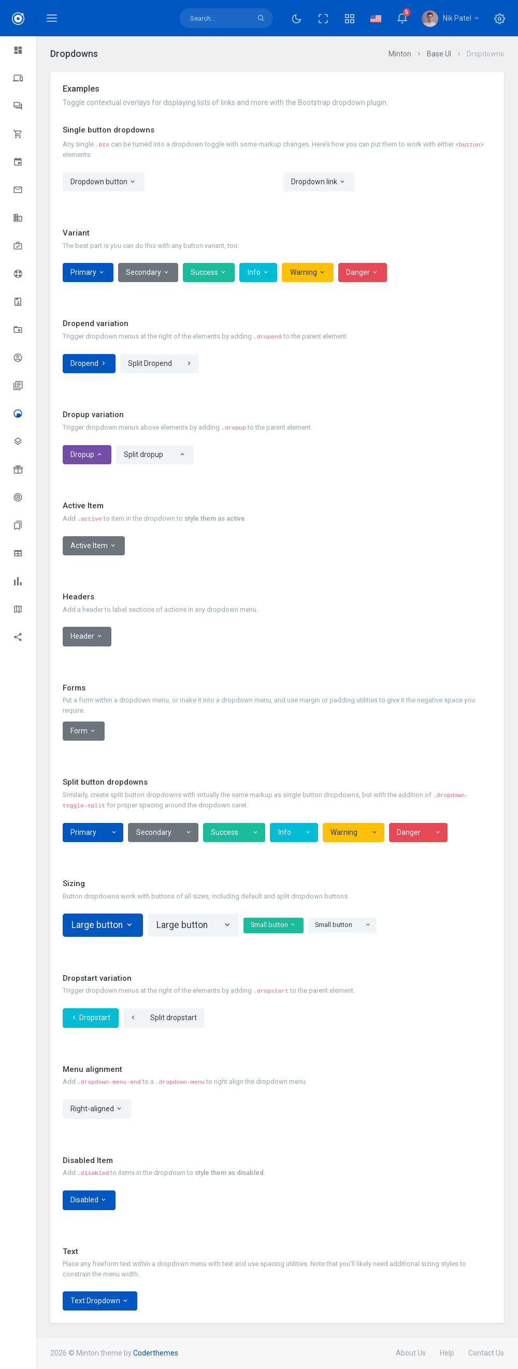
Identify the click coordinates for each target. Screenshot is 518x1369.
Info (258, 272)
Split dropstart (173, 1017)
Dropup (86, 454)
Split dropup (143, 454)
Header (86, 636)
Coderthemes (155, 1353)
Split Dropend (150, 363)
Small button (273, 925)
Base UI (439, 54)
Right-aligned (96, 1108)
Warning (308, 272)
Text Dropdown (99, 1301)
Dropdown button (103, 181)
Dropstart (90, 1017)
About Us (411, 1353)
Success (209, 272)
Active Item (93, 545)
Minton (399, 54)
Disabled (88, 1200)
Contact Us (486, 1353)
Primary (87, 272)
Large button (102, 925)
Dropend (88, 363)
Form (83, 731)
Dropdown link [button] (318, 181)
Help (447, 1353)
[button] (349, 18)
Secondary (148, 272)
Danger (362, 272)
